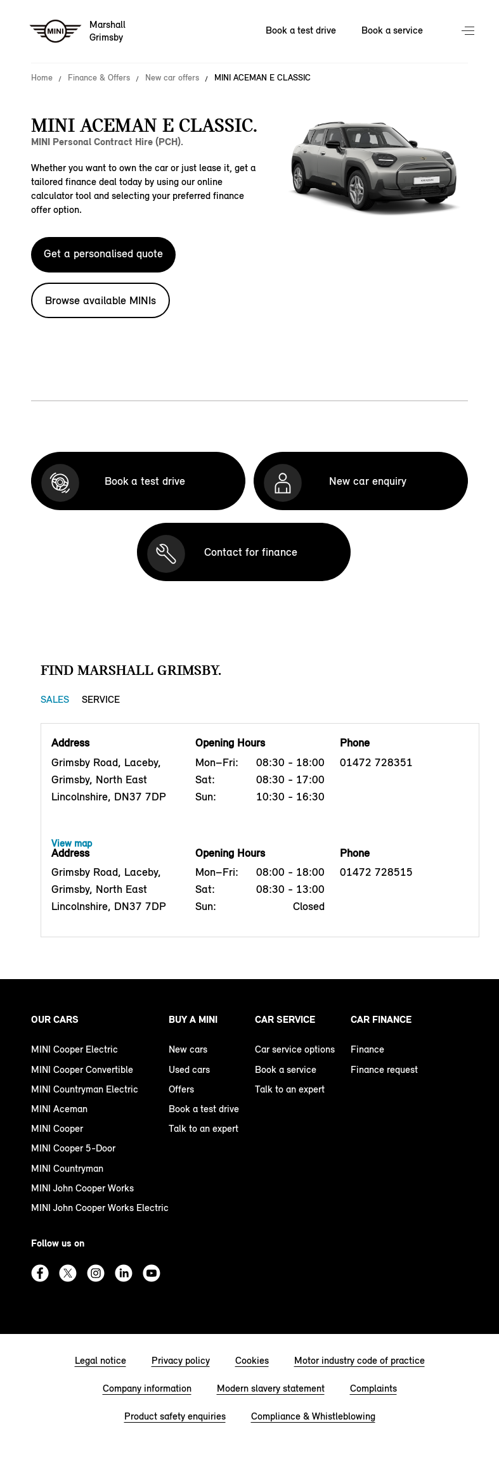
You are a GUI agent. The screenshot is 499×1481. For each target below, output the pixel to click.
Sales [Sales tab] (55, 699)
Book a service (285, 1069)
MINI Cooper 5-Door (73, 1148)
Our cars (55, 1019)
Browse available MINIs (100, 300)
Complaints (373, 1388)
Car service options (295, 1049)
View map (71, 843)
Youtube (151, 1273)
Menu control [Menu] (469, 32)
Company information (147, 1388)
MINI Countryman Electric (84, 1089)
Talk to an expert (203, 1128)
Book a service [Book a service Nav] (392, 30)
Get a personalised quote (103, 253)
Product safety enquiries (175, 1416)
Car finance (381, 1019)
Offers (181, 1089)
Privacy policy (181, 1360)
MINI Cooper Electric (74, 1049)
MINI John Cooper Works (82, 1188)
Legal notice (100, 1360)
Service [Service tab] (101, 699)
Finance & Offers (99, 78)
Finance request (384, 1069)
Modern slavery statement (271, 1388)
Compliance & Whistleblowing (313, 1416)
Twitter (68, 1273)
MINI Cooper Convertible (82, 1069)
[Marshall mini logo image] (78, 31)
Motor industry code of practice (359, 1360)
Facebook (40, 1273)
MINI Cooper (57, 1128)
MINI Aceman (59, 1109)
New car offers (172, 78)
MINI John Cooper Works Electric (100, 1208)
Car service (285, 1019)
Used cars (189, 1069)
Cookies (252, 1360)
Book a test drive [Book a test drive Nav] (301, 30)
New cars (188, 1049)
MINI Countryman (67, 1168)
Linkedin (124, 1273)
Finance (367, 1049)
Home (42, 78)
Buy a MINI (193, 1019)
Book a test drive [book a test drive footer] (204, 1109)
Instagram (96, 1273)
